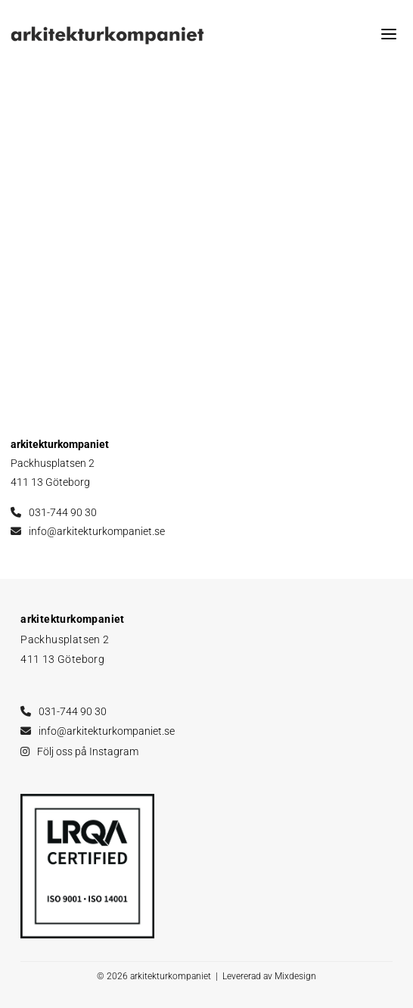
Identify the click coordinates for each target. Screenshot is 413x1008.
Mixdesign (295, 976)
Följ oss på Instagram (87, 751)
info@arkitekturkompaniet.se (97, 531)
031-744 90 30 (63, 512)
